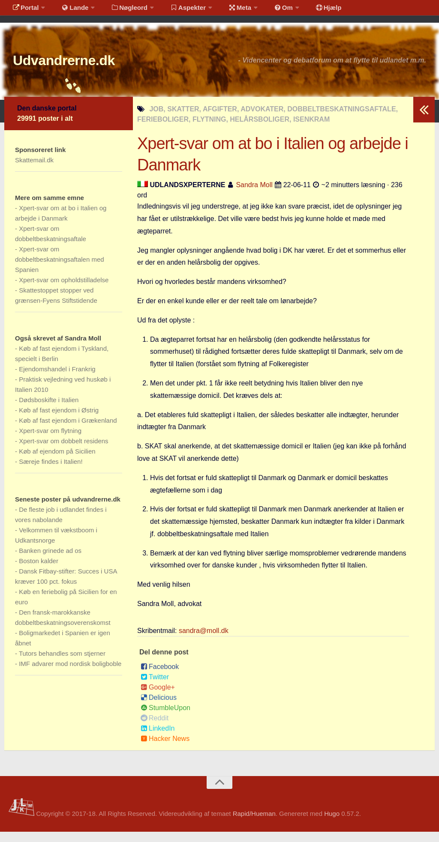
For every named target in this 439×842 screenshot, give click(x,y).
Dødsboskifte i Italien (48, 410)
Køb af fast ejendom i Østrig (59, 420)
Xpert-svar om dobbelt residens (63, 451)
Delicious (159, 707)
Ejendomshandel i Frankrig (57, 379)
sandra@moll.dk (204, 641)
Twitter (155, 687)
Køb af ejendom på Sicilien (57, 461)
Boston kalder (38, 571)
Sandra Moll (254, 195)
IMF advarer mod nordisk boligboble (70, 674)
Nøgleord (121, 10)
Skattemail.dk (34, 170)
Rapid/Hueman (254, 823)
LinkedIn (158, 738)
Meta (226, 10)
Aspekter (177, 10)
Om (266, 10)
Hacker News (165, 748)
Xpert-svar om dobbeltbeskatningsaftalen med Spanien (59, 270)
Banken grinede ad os (50, 560)
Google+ (158, 697)
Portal (24, 10)
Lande (70, 10)
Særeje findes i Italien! (50, 471)
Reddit (154, 728)
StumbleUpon (165, 718)
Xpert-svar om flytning (50, 441)
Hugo (332, 823)
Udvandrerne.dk (80, 68)
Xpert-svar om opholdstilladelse (63, 290)
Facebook (160, 677)
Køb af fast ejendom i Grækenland (68, 430)
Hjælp (306, 10)
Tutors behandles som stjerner (62, 663)
